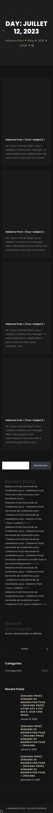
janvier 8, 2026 (29, 749)
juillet (23, 45)
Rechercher (40, 465)
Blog (30, 40)
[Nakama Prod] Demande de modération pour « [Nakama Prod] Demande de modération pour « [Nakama (33, 736)
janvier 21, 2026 (29, 719)
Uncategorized (13, 670)
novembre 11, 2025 (30, 779)
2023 (41, 40)
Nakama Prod (14, 40)
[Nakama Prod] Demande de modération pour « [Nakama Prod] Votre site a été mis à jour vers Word (33, 705)
